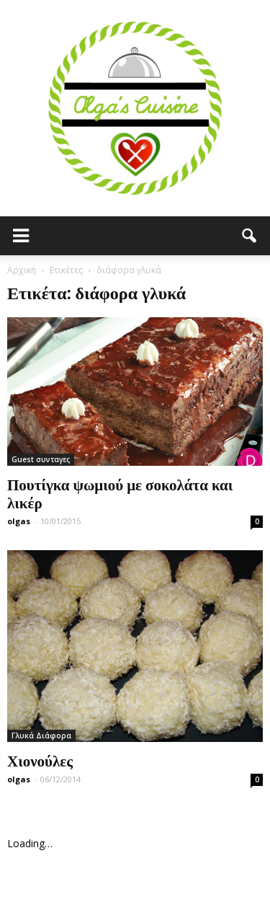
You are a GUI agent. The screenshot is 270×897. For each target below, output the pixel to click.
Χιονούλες (40, 760)
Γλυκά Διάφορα (41, 735)
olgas (18, 521)
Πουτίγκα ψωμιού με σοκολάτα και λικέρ (120, 493)
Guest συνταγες (41, 459)
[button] (250, 235)
